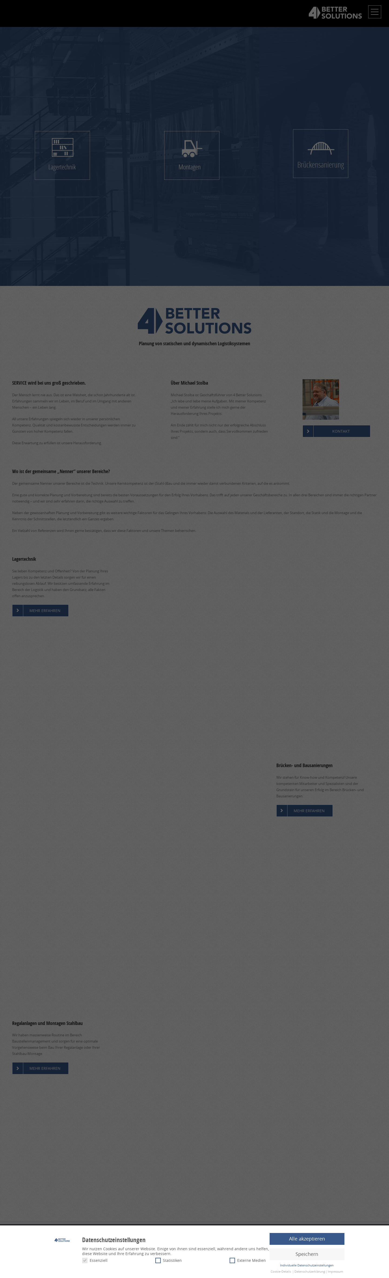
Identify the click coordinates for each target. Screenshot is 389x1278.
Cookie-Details (281, 1271)
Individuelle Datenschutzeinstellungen (307, 1265)
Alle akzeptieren (307, 1239)
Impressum (335, 1271)
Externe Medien (248, 1260)
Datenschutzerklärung (309, 1271)
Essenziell (95, 1260)
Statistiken (168, 1260)
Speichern (307, 1254)
